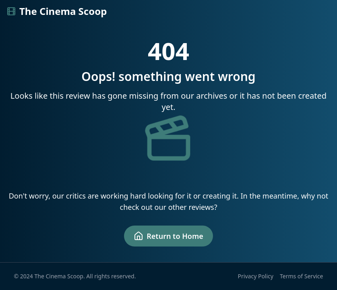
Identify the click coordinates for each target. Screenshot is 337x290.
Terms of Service (301, 276)
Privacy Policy (255, 276)
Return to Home (168, 236)
